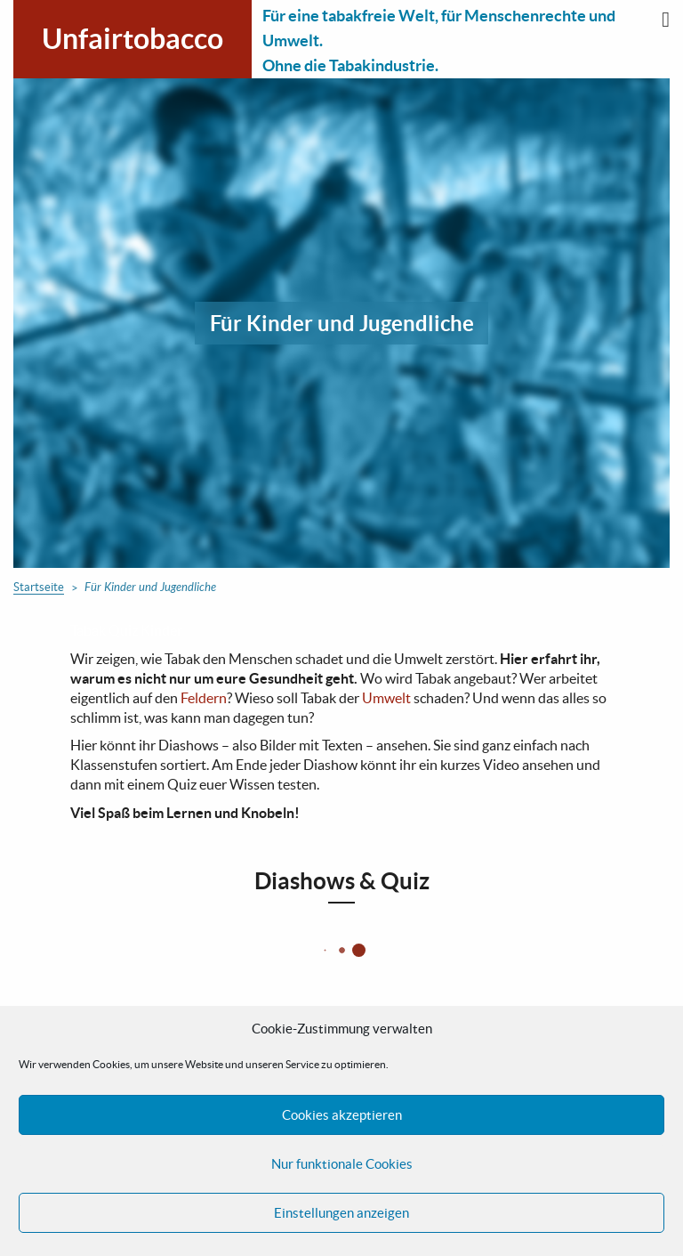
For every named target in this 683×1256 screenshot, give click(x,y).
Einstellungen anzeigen (341, 1212)
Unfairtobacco (132, 38)
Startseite (38, 587)
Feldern (204, 698)
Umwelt (386, 698)
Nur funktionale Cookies (342, 1163)
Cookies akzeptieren (342, 1114)
